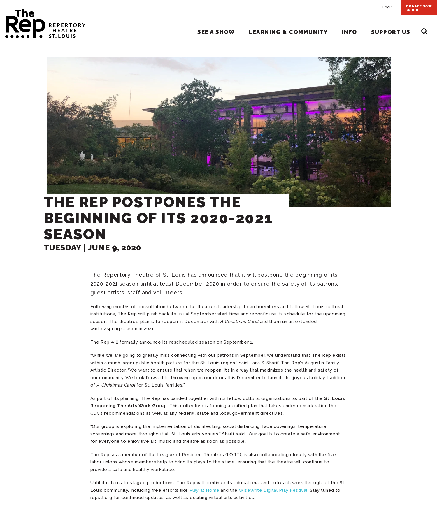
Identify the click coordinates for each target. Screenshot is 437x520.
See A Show (216, 32)
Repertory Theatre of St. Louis (42, 21)
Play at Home (204, 490)
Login (387, 7)
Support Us (390, 32)
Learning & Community (288, 32)
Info (349, 32)
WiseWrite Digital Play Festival (273, 490)
